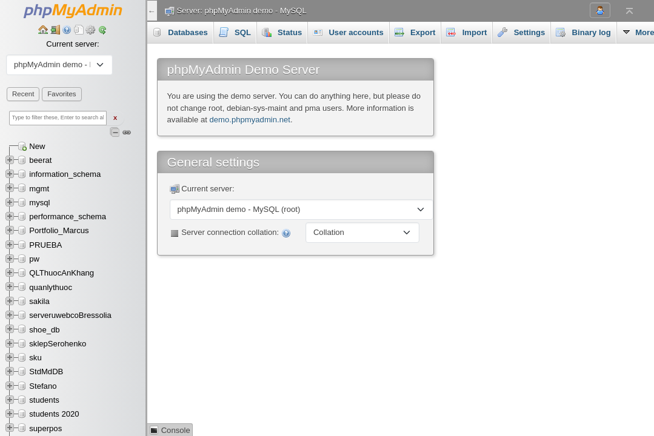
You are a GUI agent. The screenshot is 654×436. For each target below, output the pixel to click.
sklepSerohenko (57, 343)
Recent (23, 93)
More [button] (572, 32)
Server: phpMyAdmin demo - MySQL (242, 10)
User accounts (348, 32)
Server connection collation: (230, 233)
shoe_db (44, 329)
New (37, 146)
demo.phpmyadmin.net (250, 119)
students (44, 400)
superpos (45, 428)
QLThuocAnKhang (61, 272)
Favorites (61, 93)
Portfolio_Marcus (58, 230)
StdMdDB (46, 371)
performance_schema (67, 216)
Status (282, 32)
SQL (235, 32)
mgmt (39, 188)
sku (35, 357)
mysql (39, 202)
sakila (39, 301)
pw (34, 258)
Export (415, 32)
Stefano (42, 386)
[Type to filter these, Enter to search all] (58, 118)
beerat (40, 160)
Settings (521, 32)
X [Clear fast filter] (115, 118)
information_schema (65, 174)
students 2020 (54, 413)
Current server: (72, 43)
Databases (180, 32)
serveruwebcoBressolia (70, 315)
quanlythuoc (50, 287)
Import (466, 32)
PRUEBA (45, 244)
